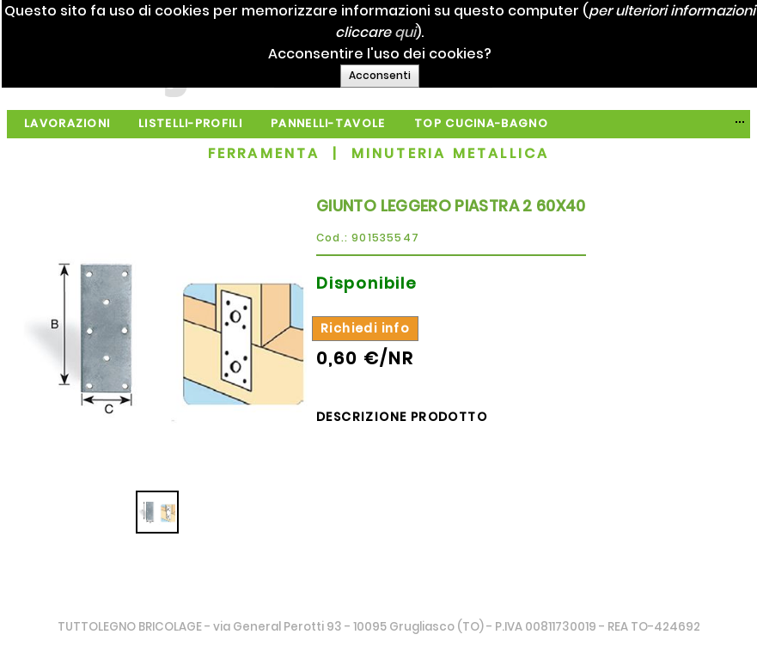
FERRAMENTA (264, 153)
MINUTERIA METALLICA (450, 153)
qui (472, 32)
